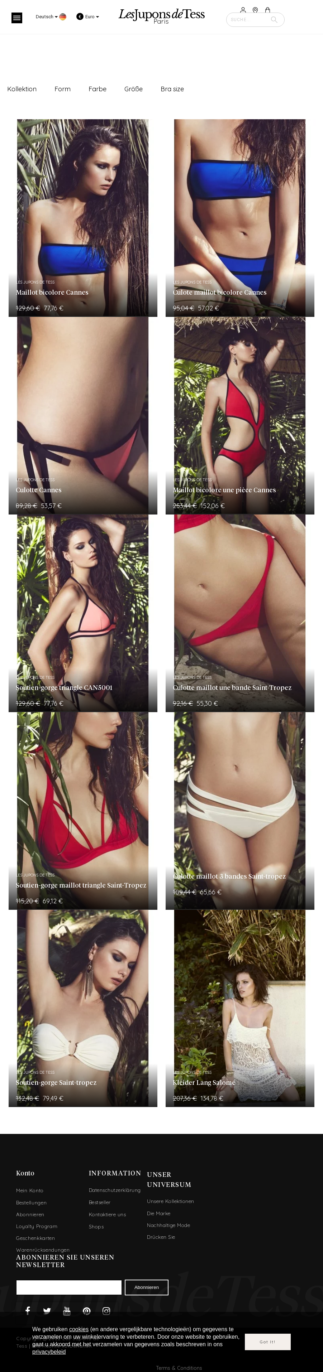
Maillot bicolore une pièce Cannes (224, 490)
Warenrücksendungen (43, 1250)
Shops (96, 1226)
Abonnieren (30, 1214)
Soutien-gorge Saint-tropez (56, 1083)
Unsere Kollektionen (170, 1201)
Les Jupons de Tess (35, 282)
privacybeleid (49, 1352)
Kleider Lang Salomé (204, 1083)
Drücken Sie (161, 1237)
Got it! (268, 1341)
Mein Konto (30, 1190)
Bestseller (100, 1202)
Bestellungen (31, 1202)
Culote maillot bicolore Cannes (220, 293)
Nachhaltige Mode (168, 1225)
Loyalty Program (37, 1226)
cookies (79, 1329)
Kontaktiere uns (107, 1214)
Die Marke (159, 1213)
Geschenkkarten (35, 1238)
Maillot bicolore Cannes (52, 293)
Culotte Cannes (39, 490)
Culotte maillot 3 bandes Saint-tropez (229, 877)
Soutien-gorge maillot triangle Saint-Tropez (81, 886)
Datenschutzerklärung (115, 1190)
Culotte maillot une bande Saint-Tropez (232, 688)
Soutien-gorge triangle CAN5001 (64, 688)
